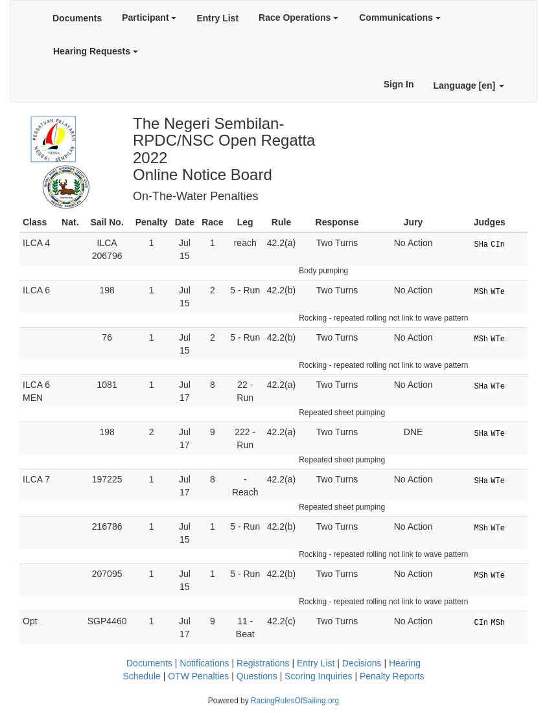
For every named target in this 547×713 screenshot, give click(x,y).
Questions (257, 676)
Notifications (204, 663)
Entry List (217, 18)
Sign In (399, 84)
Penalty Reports (392, 676)
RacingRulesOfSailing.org (295, 700)
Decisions (362, 663)
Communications (399, 17)
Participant (149, 17)
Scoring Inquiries (318, 676)
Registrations (263, 663)
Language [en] (468, 85)
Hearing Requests (95, 51)
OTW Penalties (198, 676)
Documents (77, 18)
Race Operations (298, 17)
